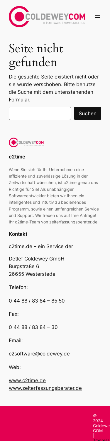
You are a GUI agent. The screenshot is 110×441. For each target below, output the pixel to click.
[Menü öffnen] (97, 16)
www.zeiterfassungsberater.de (45, 388)
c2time (17, 157)
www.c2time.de (27, 380)
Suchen (88, 113)
